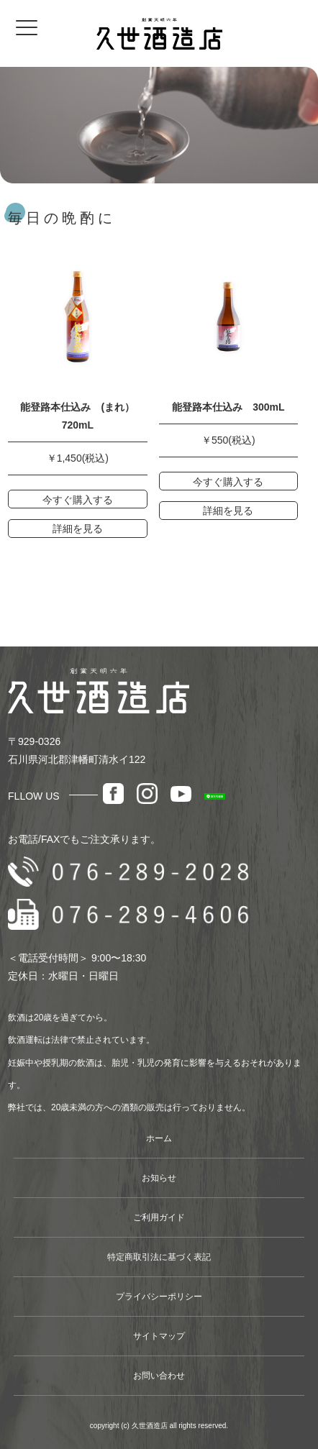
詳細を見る (78, 528)
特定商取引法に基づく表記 (159, 1257)
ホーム (159, 1138)
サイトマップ (159, 1336)
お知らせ (159, 1178)
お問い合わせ (159, 1376)
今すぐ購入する (77, 500)
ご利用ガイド (159, 1217)
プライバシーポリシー (159, 1297)
